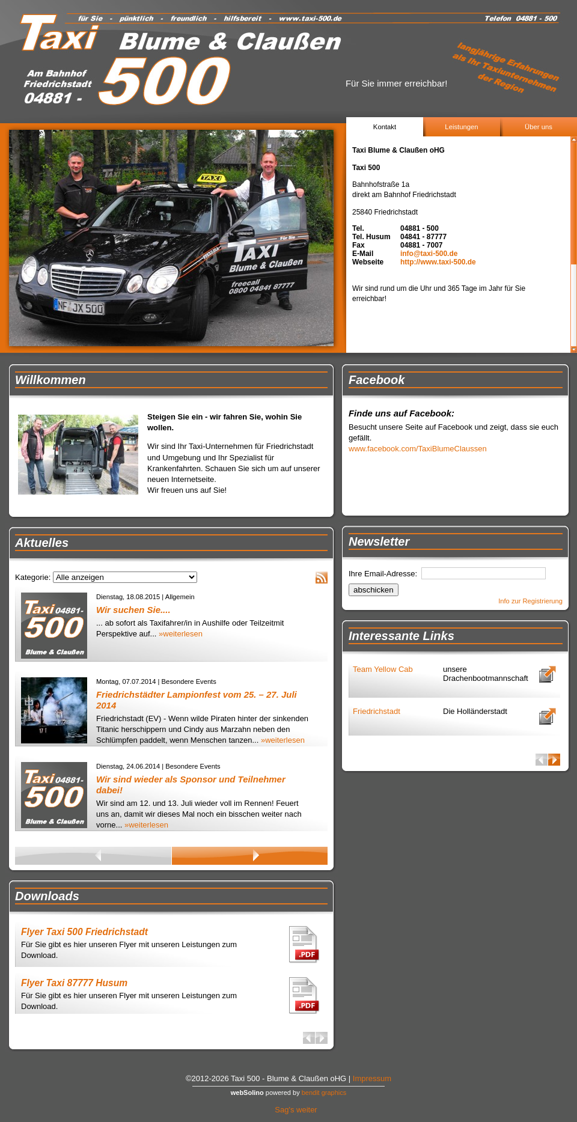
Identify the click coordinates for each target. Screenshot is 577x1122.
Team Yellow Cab (383, 669)
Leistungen (461, 126)
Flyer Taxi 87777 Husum (74, 983)
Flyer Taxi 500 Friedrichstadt (84, 932)
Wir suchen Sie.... (133, 610)
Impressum (372, 1078)
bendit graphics (324, 1092)
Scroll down (573, 349)
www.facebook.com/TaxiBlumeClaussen (418, 448)
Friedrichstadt (376, 711)
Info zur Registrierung (530, 601)
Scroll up (573, 139)
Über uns (538, 126)
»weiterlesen (181, 633)
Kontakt (384, 126)
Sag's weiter (296, 1109)
